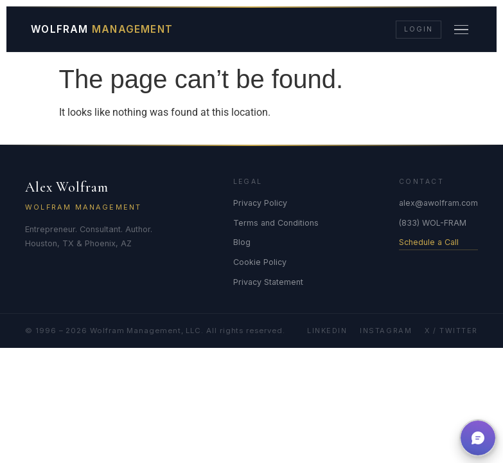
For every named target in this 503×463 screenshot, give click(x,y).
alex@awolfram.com (438, 203)
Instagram (386, 330)
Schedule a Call (429, 242)
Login (418, 29)
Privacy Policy (260, 203)
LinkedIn (327, 330)
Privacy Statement (268, 282)
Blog (242, 242)
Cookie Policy (260, 262)
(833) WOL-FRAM (432, 223)
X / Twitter (451, 330)
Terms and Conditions (276, 223)
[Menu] (462, 29)
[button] (478, 438)
